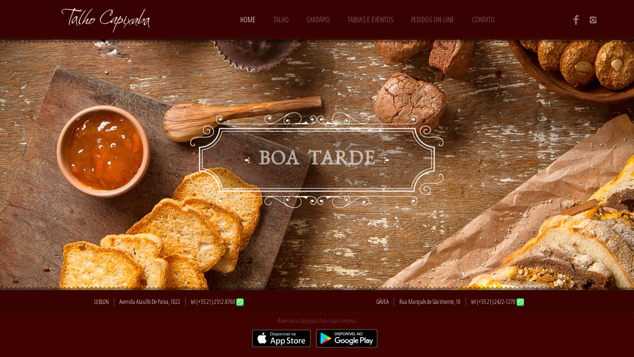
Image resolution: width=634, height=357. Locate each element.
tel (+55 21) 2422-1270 (493, 302)
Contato (483, 19)
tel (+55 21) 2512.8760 (213, 302)
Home (248, 19)
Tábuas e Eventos (370, 19)
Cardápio (318, 19)
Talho (281, 19)
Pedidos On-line (432, 19)
